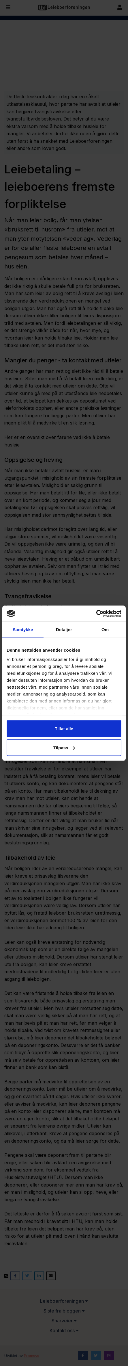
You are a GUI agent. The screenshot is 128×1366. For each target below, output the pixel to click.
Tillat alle (64, 728)
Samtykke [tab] (23, 629)
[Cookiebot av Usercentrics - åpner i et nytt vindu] (96, 613)
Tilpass (64, 747)
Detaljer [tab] (64, 629)
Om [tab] (105, 629)
